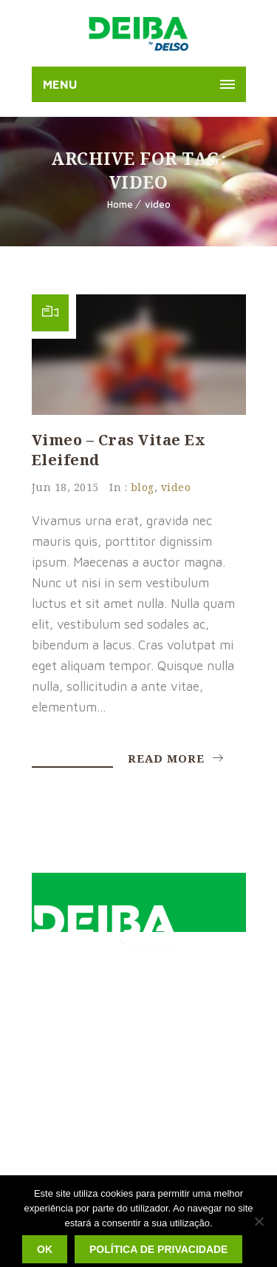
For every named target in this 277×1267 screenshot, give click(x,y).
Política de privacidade (158, 1249)
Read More (176, 758)
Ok (44, 1249)
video (158, 204)
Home (120, 204)
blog (142, 487)
